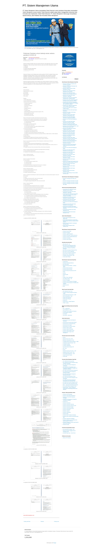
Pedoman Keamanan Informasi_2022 (69, 405)
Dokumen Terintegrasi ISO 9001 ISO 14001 (70, 180)
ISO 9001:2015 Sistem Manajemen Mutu (70, 383)
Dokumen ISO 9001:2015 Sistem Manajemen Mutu (68, 171)
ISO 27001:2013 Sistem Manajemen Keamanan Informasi (69, 374)
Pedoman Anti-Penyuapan (67, 394)
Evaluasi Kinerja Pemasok (67, 269)
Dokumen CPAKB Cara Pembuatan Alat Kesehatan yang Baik (70, 86)
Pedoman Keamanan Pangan (68, 406)
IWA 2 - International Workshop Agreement (70, 384)
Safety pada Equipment (67, 297)
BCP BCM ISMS (66, 264)
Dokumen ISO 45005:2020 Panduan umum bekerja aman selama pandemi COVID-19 (70, 162)
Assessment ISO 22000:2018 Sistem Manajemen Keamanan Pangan (69, 198)
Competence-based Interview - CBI (69, 342)
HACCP (64, 273)
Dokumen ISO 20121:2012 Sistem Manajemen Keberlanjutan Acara (69, 115)
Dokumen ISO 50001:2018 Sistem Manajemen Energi (69, 164)
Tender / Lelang (65, 302)
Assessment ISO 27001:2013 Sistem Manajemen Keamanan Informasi (69, 200)
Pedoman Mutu (65, 413)
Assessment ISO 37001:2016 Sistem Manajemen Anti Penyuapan (69, 204)
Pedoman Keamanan (66, 402)
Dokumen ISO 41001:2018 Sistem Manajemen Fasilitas (69, 157)
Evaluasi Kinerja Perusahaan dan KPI (69, 270)
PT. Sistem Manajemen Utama (40, 5)
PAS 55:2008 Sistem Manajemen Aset (69, 386)
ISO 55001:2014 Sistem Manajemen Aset (70, 382)
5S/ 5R (64, 337)
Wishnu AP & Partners (67, 437)
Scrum (64, 349)
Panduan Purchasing (66, 237)
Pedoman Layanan (66, 410)
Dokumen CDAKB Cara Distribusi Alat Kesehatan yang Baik (69, 84)
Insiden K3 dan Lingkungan (68, 277)
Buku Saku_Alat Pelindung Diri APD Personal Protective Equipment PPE (69, 246)
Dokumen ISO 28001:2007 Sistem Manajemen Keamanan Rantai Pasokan (70, 138)
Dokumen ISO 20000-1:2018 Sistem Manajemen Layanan (69, 113)
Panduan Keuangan (66, 232)
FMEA (64, 271)
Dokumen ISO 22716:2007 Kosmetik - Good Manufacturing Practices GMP (70, 126)
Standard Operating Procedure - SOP (69, 350)
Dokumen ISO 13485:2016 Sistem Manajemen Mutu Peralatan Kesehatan (70, 93)
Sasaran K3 (65, 300)
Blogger (54, 542)
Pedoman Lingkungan (67, 412)
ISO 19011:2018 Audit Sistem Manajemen (70, 370)
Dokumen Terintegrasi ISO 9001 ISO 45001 (70, 182)
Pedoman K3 (65, 401)
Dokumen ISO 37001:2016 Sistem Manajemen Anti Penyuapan (69, 150)
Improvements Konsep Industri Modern (70, 322)
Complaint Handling (66, 344)
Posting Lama (56, 521)
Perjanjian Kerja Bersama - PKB (68, 255)
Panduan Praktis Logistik (67, 327)
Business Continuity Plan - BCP (68, 340)
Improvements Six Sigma (67, 325)
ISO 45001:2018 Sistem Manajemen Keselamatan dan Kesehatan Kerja (69, 380)
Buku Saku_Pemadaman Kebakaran (69, 252)
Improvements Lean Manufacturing (69, 323)
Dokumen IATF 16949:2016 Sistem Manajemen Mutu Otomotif (69, 91)
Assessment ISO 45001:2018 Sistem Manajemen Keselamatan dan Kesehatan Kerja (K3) (70, 207)
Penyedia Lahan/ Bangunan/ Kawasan (69, 311)
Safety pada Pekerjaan (67, 298)
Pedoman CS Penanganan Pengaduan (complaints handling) (70, 400)
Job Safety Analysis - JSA (67, 278)
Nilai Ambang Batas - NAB (67, 296)
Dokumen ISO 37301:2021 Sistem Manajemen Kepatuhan (69, 155)
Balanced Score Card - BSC (68, 338)
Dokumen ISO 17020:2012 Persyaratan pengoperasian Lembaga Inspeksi (70, 98)
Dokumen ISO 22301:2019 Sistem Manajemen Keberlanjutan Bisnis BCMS (70, 124)
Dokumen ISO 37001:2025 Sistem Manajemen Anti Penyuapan (69, 153)
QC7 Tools (65, 348)
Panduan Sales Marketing (67, 239)
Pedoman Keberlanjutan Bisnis (68, 408)
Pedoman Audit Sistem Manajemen (69, 395)
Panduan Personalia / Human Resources (70, 235)
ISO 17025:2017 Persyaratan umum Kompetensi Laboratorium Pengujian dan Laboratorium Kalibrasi (70, 368)
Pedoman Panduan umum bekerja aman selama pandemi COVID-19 (70, 420)
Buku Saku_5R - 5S (66, 244)
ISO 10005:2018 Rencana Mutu (68, 361)
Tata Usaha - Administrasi (67, 315)
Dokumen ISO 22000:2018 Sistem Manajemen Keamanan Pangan (69, 122)
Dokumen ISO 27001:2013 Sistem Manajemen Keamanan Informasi (69, 131)
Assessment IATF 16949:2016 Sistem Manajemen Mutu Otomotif (69, 190)
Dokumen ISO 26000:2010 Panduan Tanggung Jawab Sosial (69, 129)
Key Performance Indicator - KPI (68, 429)
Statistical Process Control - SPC (68, 352)
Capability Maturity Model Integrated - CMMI (70, 341)
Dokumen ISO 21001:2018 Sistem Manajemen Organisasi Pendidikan (69, 117)
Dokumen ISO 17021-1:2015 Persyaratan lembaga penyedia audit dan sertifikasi (70, 100)
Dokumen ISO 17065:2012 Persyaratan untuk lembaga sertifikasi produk (70, 106)
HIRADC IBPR (65, 274)
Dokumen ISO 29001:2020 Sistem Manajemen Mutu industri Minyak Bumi (70, 140)
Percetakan (65, 313)
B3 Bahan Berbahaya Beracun (68, 262)
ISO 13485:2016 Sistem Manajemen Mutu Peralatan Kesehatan (70, 363)
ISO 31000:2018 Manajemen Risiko (69, 376)
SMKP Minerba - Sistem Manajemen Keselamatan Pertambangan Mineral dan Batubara (70, 388)
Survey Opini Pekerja (66, 256)
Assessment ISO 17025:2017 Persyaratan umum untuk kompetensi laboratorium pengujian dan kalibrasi (70, 194)
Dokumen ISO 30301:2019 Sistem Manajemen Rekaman (69, 142)
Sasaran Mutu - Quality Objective (69, 301)
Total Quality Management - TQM (69, 353)
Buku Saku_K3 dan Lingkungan (68, 251)
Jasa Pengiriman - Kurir (67, 309)
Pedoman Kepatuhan (66, 409)
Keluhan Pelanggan (66, 280)
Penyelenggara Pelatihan (67, 312)
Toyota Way (65, 356)
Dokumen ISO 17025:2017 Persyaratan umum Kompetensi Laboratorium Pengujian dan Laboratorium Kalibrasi (70, 103)
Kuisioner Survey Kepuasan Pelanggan (70, 281)
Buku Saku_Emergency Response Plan (70, 250)
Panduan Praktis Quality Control (68, 330)
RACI (64, 286)
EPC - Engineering (66, 308)
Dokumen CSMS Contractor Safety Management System (69, 89)
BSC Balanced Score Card (67, 291)
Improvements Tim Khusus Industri (69, 326)
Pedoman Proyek (66, 424)
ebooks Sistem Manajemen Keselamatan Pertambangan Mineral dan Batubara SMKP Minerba (70, 220)
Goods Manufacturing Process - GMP (69, 294)
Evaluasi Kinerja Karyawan (67, 267)
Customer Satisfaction (67, 345)
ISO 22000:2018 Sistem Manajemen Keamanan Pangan (69, 372)
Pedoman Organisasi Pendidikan (68, 418)
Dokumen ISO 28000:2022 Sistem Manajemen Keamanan (69, 136)
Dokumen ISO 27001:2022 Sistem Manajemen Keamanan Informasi (69, 133)
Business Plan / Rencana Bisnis (68, 254)
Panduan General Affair (67, 231)
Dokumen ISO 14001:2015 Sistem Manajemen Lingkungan (69, 96)
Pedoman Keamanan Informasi (68, 404)
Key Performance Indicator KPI (68, 346)
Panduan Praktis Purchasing (68, 329)
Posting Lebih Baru (27, 521)
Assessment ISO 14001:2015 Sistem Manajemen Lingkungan (69, 192)
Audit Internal (65, 261)
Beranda (42, 521)
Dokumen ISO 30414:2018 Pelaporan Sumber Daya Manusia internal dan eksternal (69, 145)
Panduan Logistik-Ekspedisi (68, 233)
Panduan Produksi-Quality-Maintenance (70, 236)
